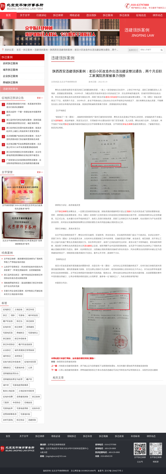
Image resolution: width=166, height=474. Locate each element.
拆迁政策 (124, 15)
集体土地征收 (9, 391)
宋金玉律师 (128, 124)
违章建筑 (30, 327)
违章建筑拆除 (22, 397)
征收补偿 (36, 408)
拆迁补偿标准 (20, 339)
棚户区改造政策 (25, 344)
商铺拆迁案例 (10, 82)
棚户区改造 (8, 321)
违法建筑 (88, 246)
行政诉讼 (41, 15)
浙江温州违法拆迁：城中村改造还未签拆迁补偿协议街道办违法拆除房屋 (23, 276)
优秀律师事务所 (10, 414)
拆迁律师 (58, 15)
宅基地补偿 (19, 368)
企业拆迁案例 (10, 76)
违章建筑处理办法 (11, 373)
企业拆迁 (7, 350)
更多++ (40, 98)
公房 (30, 368)
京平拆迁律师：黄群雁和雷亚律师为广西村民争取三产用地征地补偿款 (23, 260)
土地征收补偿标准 (26, 391)
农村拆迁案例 (10, 63)
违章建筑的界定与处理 (12, 379)
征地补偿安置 (30, 362)
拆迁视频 (103, 436)
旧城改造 (28, 403)
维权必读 (75, 15)
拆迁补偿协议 (9, 344)
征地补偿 (7, 327)
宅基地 (21, 315)
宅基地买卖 (8, 333)
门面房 (6, 403)
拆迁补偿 (30, 310)
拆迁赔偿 (7, 339)
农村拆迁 (18, 356)
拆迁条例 (36, 397)
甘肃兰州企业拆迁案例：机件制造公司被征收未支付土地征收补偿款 (23, 292)
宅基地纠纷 (25, 414)
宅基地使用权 (22, 408)
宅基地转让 (33, 333)
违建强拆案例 (41, 50)
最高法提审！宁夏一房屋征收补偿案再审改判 (23, 113)
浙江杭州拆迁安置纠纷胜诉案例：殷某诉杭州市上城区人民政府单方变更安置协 (23, 129)
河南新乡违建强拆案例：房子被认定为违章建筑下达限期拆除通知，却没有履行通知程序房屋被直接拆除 (103, 366)
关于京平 (25, 15)
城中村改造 (33, 315)
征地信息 (141, 15)
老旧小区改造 (111, 97)
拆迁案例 (108, 15)
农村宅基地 (8, 420)
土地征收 (18, 310)
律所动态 (158, 15)
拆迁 (5, 315)
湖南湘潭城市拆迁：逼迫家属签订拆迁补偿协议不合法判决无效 (23, 284)
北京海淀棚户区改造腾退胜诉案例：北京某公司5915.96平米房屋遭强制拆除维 (23, 145)
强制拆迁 (7, 368)
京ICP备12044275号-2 (114, 471)
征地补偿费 (8, 397)
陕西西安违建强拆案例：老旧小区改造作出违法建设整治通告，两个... (84, 50)
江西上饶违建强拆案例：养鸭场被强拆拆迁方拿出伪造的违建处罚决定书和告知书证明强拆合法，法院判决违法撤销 (108, 370)
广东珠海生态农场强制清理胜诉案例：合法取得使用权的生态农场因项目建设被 (23, 161)
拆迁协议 (20, 420)
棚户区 (29, 379)
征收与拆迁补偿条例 (11, 362)
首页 (8, 15)
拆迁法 (19, 321)
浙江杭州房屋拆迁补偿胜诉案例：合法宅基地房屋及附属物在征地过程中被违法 (23, 153)
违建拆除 (32, 420)
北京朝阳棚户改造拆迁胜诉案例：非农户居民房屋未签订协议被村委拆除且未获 (23, 137)
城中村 (6, 385)
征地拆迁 (7, 310)
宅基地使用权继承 (20, 385)
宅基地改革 (8, 408)
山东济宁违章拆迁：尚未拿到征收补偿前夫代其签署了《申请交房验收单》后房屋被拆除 (23, 268)
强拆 (13, 315)
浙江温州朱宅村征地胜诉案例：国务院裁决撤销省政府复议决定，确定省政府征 (23, 121)
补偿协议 (16, 403)
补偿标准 (135, 436)
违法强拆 (91, 15)
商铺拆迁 (20, 333)
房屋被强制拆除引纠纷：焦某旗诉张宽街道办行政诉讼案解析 (23, 105)
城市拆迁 (7, 356)
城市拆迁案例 (10, 69)
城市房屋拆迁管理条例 (24, 350)
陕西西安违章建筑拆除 (66, 362)
